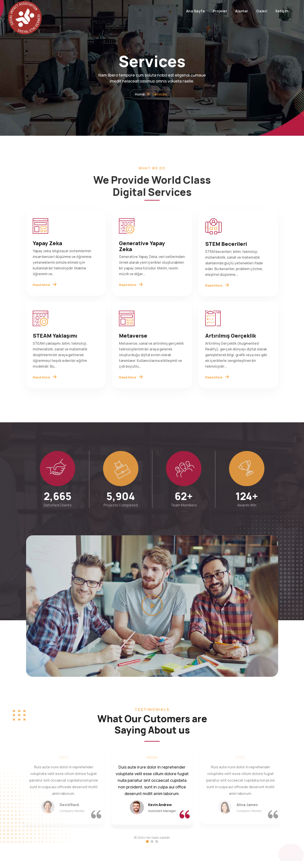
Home (140, 95)
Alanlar (219, 11)
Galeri (239, 11)
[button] (152, 624)
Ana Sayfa (173, 11)
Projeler (198, 11)
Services (159, 95)
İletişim (260, 11)
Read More (46, 290)
